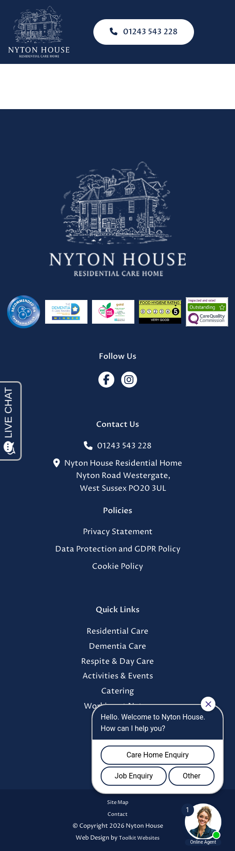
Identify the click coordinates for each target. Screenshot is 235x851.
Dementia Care (117, 646)
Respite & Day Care (117, 662)
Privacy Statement (118, 532)
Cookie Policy (117, 567)
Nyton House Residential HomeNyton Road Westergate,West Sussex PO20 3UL (117, 476)
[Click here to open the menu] (221, 32)
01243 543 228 (144, 31)
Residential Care (117, 631)
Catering (117, 691)
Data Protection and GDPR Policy (117, 549)
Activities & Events (117, 676)
